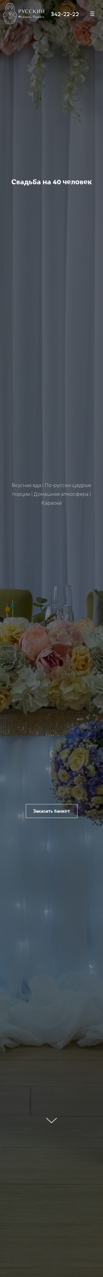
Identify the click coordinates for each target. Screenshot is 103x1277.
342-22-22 (65, 13)
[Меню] (92, 13)
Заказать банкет (51, 811)
